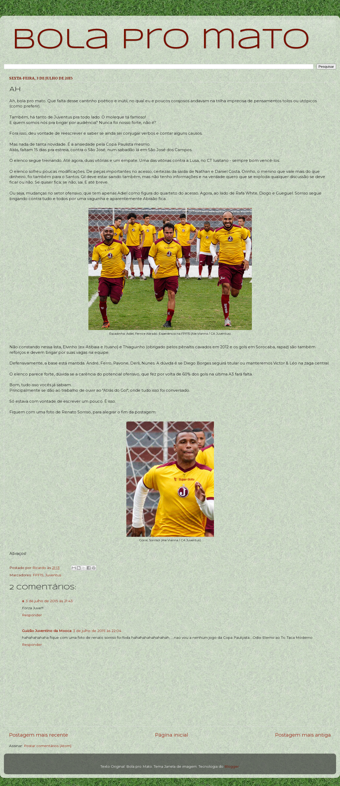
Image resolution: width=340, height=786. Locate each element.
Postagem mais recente (38, 735)
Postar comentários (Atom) (47, 746)
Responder (32, 615)
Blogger (231, 766)
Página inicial (171, 735)
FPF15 (38, 575)
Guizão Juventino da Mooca (46, 631)
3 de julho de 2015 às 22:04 (97, 631)
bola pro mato (161, 40)
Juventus (53, 575)
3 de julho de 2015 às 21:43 (49, 601)
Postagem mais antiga (303, 735)
